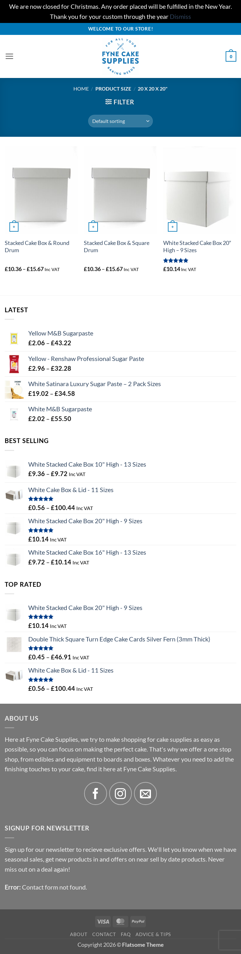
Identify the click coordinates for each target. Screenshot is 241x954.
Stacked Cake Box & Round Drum (37, 246)
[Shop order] (120, 121)
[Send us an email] (145, 793)
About (79, 934)
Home (81, 89)
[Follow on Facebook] (95, 793)
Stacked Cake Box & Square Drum (116, 246)
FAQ (126, 934)
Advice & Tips (153, 934)
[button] (9, 56)
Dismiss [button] (180, 16)
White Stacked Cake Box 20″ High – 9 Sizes (197, 246)
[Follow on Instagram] (120, 793)
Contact (104, 934)
